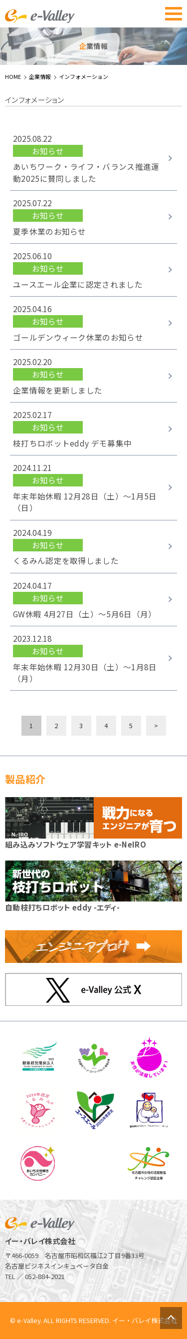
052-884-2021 (45, 1276)
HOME (13, 76)
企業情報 (40, 76)
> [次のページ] (156, 725)
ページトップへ (171, 1318)
